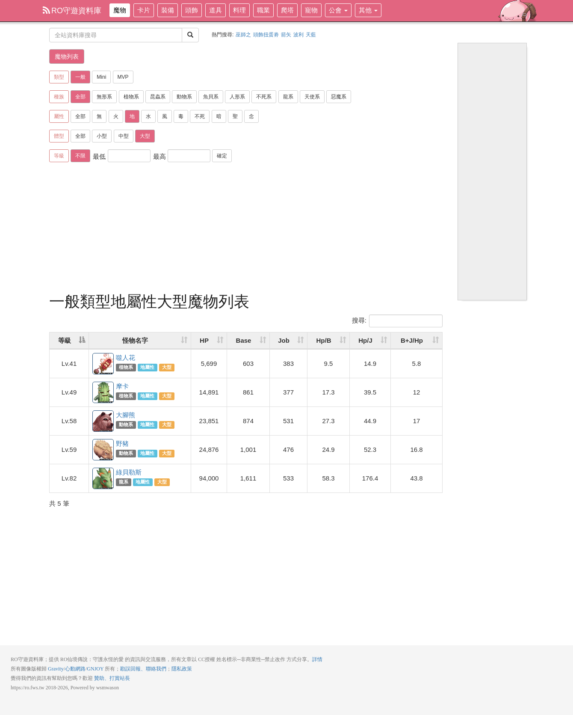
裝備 (167, 10)
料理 (239, 10)
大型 (145, 136)
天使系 (312, 97)
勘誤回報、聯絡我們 (143, 669)
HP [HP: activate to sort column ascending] (204, 340)
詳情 (317, 659)
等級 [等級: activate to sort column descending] (64, 340)
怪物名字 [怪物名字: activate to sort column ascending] (135, 340)
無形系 (104, 97)
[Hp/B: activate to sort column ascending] (328, 340)
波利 (298, 35)
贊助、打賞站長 (112, 678)
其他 (368, 10)
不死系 (264, 97)
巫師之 (243, 35)
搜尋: (397, 320)
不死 (200, 116)
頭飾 (191, 10)
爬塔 (287, 10)
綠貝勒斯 (103, 479)
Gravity (56, 669)
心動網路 (75, 669)
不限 (80, 156)
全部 (80, 97)
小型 (102, 136)
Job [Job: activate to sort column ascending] (283, 340)
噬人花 (103, 364)
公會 (338, 10)
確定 (222, 156)
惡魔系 (338, 97)
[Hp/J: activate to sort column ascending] (370, 340)
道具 (215, 10)
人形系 (237, 97)
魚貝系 (211, 97)
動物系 (184, 97)
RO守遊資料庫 (72, 10)
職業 (263, 10)
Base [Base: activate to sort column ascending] (243, 340)
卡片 (143, 10)
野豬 (103, 450)
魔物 (119, 10)
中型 (123, 136)
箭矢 (286, 35)
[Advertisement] (246, 229)
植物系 (131, 97)
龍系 (288, 97)
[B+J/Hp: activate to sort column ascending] (416, 340)
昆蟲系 (157, 97)
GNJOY (95, 669)
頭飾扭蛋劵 (266, 35)
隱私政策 (181, 669)
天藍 (311, 35)
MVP (123, 77)
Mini (101, 77)
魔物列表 (67, 56)
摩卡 (103, 392)
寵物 (311, 10)
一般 (80, 77)
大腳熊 (103, 421)
